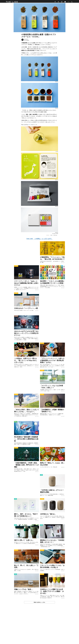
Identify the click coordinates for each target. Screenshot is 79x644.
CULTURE (16, 316)
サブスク (48, 235)
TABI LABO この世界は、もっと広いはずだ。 (39, 239)
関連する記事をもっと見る (39, 602)
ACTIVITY (42, 242)
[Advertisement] (39, 627)
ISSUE (16, 422)
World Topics (55, 235)
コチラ (29, 125)
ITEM (41, 475)
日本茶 (51, 235)
